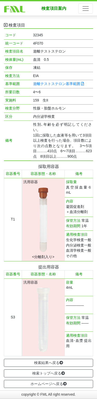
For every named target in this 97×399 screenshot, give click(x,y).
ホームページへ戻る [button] (49, 384)
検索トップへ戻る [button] (48, 373)
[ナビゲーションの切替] (85, 8)
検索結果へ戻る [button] (48, 363)
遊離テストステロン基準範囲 (58, 84)
